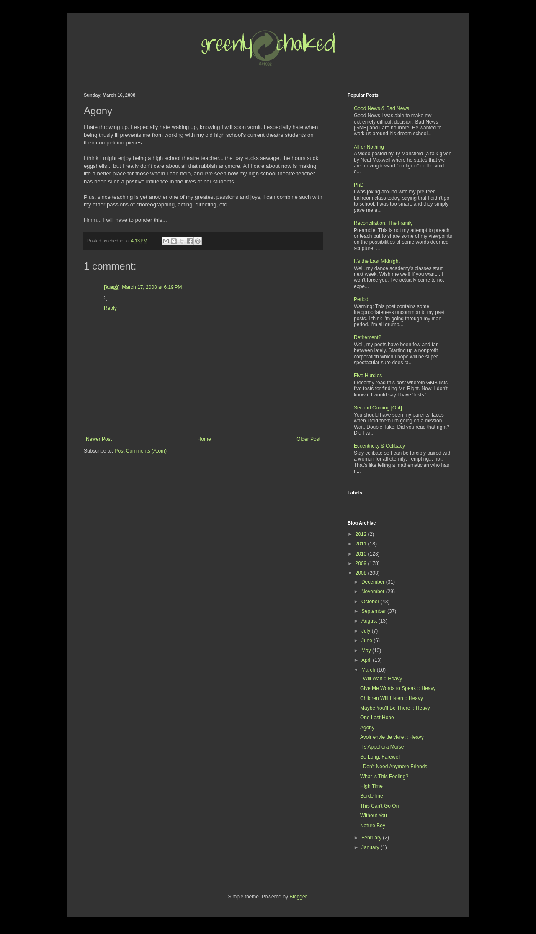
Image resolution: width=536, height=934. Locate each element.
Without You (373, 815)
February (372, 838)
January (371, 847)
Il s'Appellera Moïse (382, 747)
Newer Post (99, 439)
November (373, 591)
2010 (362, 554)
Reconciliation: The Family (383, 223)
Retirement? (367, 337)
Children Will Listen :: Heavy (391, 698)
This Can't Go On (379, 806)
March (369, 670)
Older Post (308, 439)
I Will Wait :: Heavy (381, 679)
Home (204, 439)
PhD (358, 185)
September (374, 611)
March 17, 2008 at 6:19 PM (152, 287)
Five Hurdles (368, 375)
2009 (362, 563)
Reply (110, 308)
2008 (362, 573)
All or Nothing (369, 147)
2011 (362, 544)
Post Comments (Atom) (140, 451)
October (371, 602)
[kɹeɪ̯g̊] (111, 287)
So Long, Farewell (380, 757)
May (366, 651)
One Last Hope (377, 717)
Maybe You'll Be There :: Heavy (395, 708)
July (366, 631)
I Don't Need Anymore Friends (393, 766)
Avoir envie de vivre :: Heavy (392, 737)
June (367, 640)
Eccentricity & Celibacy (379, 446)
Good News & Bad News (381, 108)
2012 (362, 534)
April (367, 660)
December (373, 582)
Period (361, 299)
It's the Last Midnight (377, 261)
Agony (367, 728)
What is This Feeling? (384, 777)
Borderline (371, 796)
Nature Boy (372, 826)
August (370, 621)
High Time (371, 786)
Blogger (298, 897)
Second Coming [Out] (378, 408)
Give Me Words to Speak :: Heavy (398, 688)
